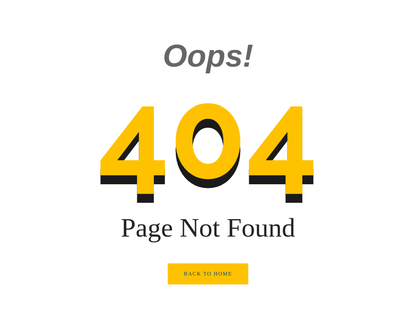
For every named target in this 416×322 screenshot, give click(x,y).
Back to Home (208, 274)
